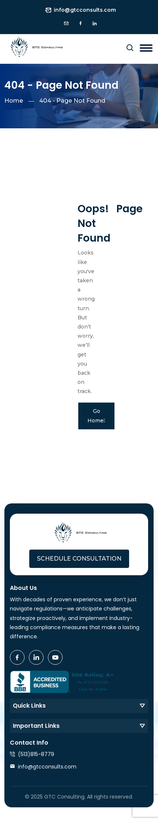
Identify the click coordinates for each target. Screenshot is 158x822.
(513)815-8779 (36, 754)
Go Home (96, 415)
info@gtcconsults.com (85, 10)
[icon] (66, 23)
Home (13, 100)
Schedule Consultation (79, 558)
